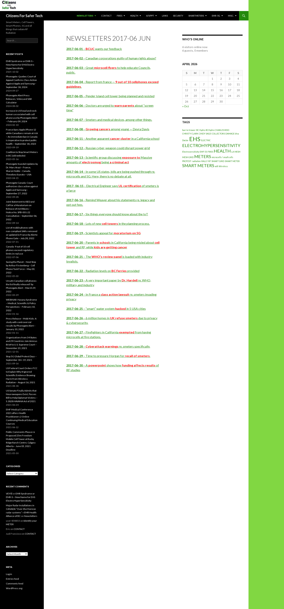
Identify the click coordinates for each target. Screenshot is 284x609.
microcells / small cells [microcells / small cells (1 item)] (222, 157)
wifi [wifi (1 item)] (216, 166)
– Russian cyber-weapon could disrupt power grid (108, 148)
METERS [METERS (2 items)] (202, 156)
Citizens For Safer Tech (24, 16)
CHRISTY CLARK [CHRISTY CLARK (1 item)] (190, 133)
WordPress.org (14, 588)
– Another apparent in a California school (112, 138)
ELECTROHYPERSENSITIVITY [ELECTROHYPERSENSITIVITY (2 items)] (211, 145)
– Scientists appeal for (103, 233)
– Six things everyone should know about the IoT (107, 214)
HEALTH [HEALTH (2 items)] (222, 151)
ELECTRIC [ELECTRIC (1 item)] (206, 140)
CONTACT (106, 15)
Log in (9, 574)
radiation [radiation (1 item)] (196, 161)
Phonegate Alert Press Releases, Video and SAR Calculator (19, 99)
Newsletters (85, 15)
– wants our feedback (94, 49)
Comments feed (14, 583)
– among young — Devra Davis (107, 129)
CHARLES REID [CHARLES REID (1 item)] (222, 130)
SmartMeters (196, 15)
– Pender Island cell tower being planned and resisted (110, 96)
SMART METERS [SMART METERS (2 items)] (198, 165)
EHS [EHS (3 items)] (194, 138)
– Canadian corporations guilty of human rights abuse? (111, 58)
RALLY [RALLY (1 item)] (204, 161)
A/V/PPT (150, 15)
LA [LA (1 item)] (232, 151)
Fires (119, 15)
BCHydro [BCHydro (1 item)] (210, 130)
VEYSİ (9, 493)
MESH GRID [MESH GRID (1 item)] (188, 157)
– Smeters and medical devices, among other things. (109, 119)
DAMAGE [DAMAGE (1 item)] (229, 133)
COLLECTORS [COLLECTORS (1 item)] (218, 133)
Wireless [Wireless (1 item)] (223, 166)
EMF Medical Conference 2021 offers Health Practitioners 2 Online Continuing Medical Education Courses (21, 416)
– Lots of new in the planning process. (108, 223)
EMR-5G (216, 15)
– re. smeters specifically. (108, 346)
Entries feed (12, 578)
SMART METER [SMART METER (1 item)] (232, 161)
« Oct (185, 106)
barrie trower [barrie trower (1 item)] (189, 130)
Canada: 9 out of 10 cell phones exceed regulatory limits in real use (20, 250)
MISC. (231, 15)
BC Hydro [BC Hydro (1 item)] (200, 130)
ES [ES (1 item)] (206, 151)
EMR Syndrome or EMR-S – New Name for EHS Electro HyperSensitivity (20, 65)
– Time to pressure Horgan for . (108, 356)
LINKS (165, 15)
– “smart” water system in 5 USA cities (106, 308)
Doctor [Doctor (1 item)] (185, 140)
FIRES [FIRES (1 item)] (210, 151)
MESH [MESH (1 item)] (237, 151)
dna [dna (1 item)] (237, 133)
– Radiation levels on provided (102, 271)
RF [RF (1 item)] (209, 161)
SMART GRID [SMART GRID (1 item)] (217, 161)
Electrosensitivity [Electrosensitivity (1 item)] (190, 151)
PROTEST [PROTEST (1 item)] (186, 161)
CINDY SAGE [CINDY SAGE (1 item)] (205, 133)
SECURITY (178, 15)
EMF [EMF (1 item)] (202, 151)
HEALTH (134, 15)
